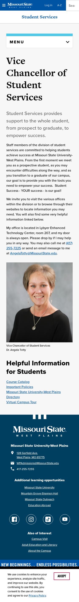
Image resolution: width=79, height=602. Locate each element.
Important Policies (19, 386)
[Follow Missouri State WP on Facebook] (14, 519)
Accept (62, 576)
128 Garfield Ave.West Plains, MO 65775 (31, 455)
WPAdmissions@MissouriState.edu (38, 463)
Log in (48, 5)
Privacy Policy (37, 596)
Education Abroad (39, 505)
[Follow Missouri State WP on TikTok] (48, 519)
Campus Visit (40, 539)
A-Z (59, 5)
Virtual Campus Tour (21, 402)
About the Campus (39, 551)
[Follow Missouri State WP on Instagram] (31, 519)
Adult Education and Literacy (39, 545)
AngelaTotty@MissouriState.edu (33, 253)
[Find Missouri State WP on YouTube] (65, 519)
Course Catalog (17, 381)
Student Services (40, 17)
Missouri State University (39, 487)
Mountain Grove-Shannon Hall (39, 493)
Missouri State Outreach (39, 499)
